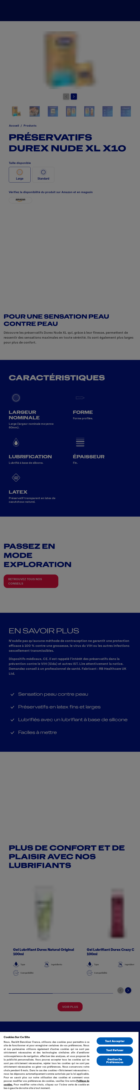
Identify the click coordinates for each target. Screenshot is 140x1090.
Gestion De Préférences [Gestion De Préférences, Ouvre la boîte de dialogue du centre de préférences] (114, 1060)
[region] (69, 1061)
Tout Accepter (115, 1041)
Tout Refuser (115, 1050)
